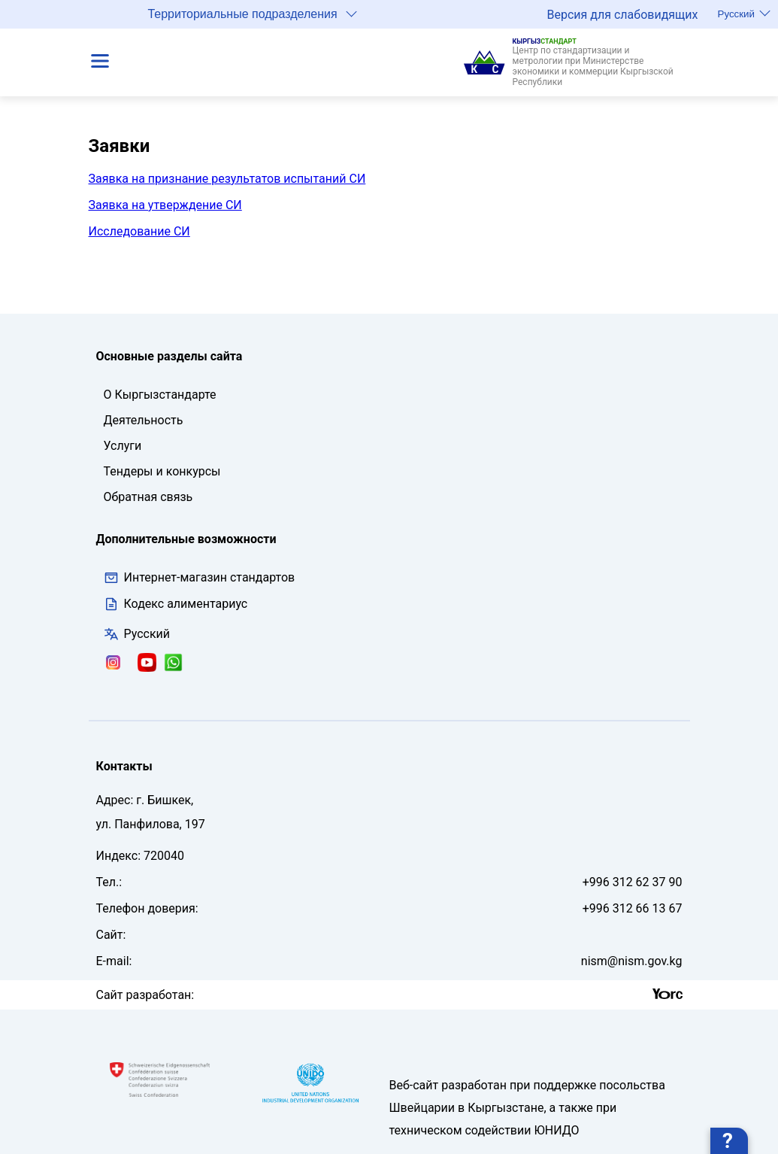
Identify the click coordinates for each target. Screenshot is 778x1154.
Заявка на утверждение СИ (165, 205)
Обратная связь (148, 497)
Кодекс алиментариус (186, 604)
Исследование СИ (139, 231)
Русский (744, 14)
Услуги (123, 446)
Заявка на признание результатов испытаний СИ (227, 179)
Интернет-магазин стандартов (199, 577)
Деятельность (143, 420)
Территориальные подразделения (251, 13)
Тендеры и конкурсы (162, 471)
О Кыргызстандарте (160, 394)
